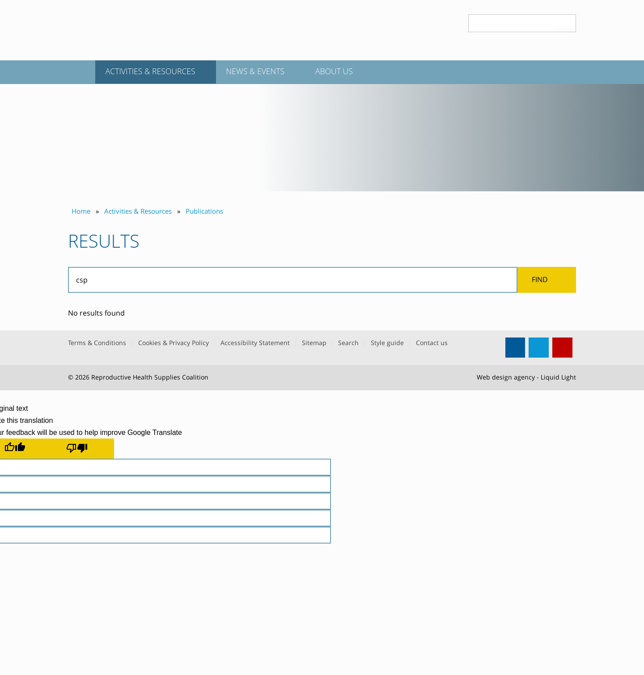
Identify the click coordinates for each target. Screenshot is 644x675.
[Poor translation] (83, 448)
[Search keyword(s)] (512, 23)
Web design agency (506, 377)
